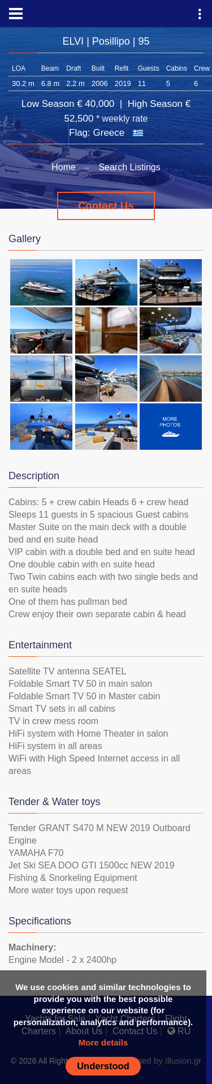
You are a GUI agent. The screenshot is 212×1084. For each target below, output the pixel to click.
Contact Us (106, 206)
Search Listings (129, 167)
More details (103, 1042)
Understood (103, 1066)
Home (63, 167)
